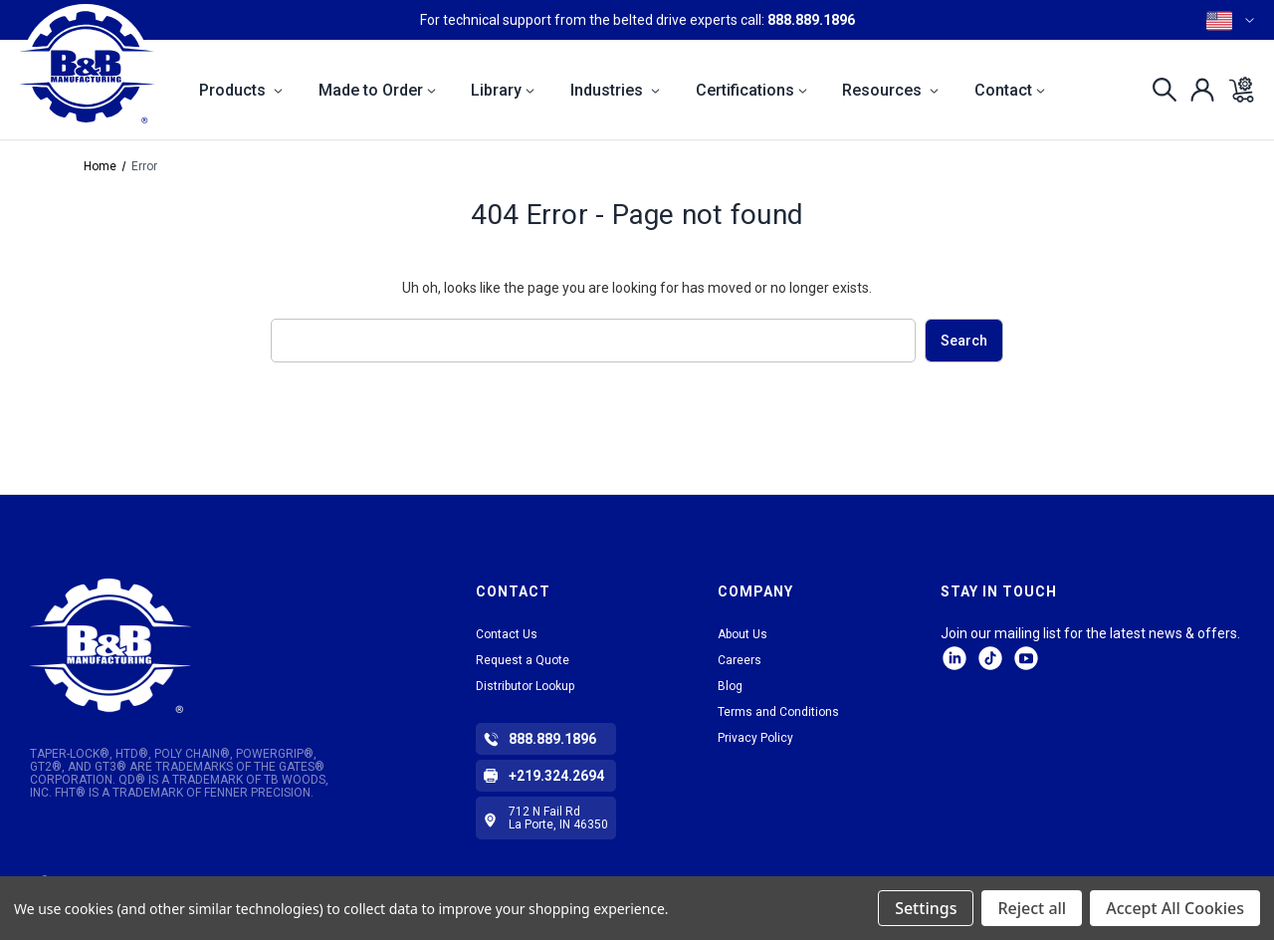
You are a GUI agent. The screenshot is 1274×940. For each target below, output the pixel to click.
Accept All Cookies (1175, 908)
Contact (1009, 90)
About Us (742, 634)
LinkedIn (954, 658)
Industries (615, 90)
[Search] (1159, 90)
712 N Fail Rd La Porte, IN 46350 (558, 818)
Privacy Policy (755, 738)
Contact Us (506, 634)
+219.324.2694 (556, 776)
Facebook (1026, 658)
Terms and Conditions (778, 712)
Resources (890, 90)
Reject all (1031, 908)
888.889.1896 (811, 20)
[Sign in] (1196, 90)
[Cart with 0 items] (1235, 90)
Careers (739, 660)
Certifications (751, 90)
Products (241, 90)
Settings (925, 908)
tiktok (990, 658)
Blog (730, 686)
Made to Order (377, 90)
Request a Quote (522, 660)
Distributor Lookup (525, 686)
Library (502, 90)
